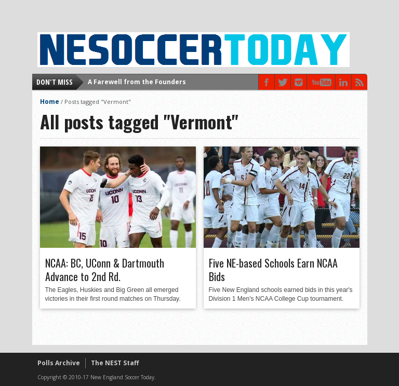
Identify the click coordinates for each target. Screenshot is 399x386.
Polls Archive (58, 362)
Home (49, 101)
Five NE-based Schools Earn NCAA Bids (273, 269)
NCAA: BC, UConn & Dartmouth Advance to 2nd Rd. (104, 269)
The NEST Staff (115, 362)
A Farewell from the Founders (137, 81)
